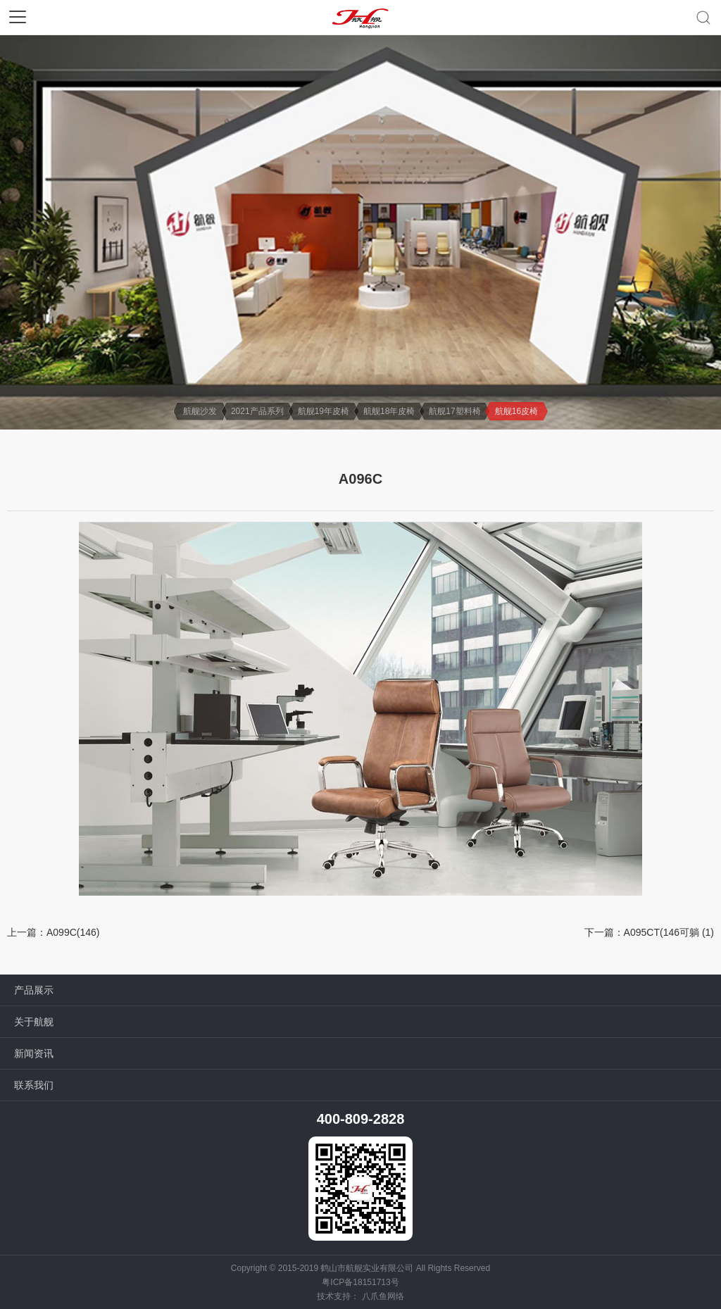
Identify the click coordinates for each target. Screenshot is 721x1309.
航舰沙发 (200, 411)
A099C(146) (73, 932)
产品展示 (34, 990)
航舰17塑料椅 (454, 411)
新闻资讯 (34, 1053)
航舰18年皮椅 (389, 411)
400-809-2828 (361, 1119)
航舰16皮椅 (516, 411)
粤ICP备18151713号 (360, 1282)
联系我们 (34, 1085)
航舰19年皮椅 (323, 411)
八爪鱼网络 (383, 1296)
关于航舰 (34, 1021)
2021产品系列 (257, 411)
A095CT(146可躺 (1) (669, 932)
